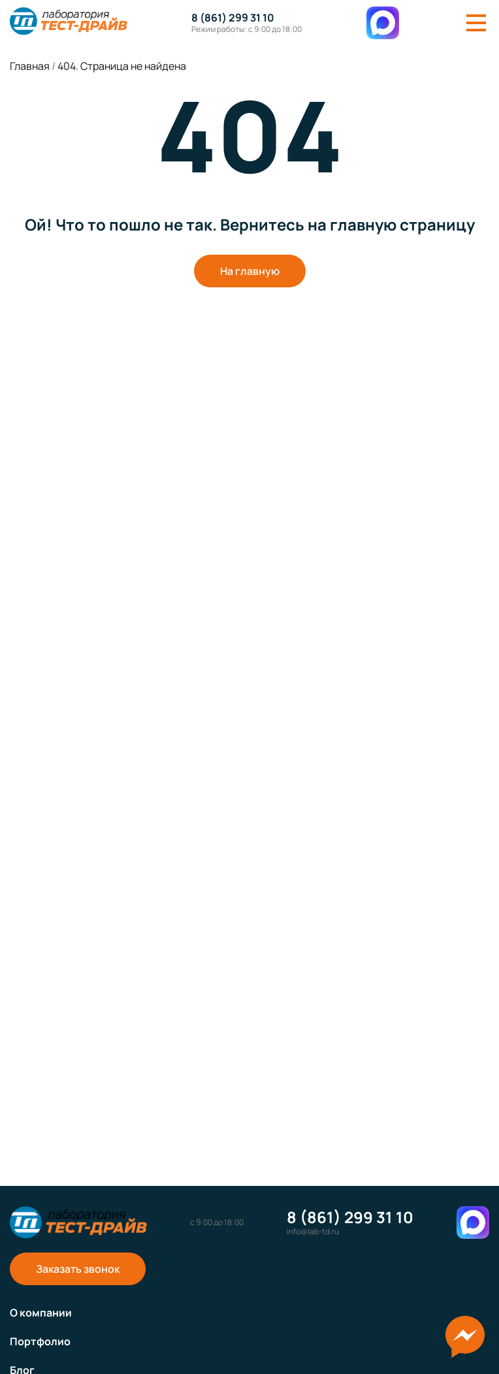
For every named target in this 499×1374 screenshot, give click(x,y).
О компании (41, 1312)
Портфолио (40, 1341)
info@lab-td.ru (313, 1232)
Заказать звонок (78, 1269)
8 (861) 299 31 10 (232, 17)
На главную (250, 271)
